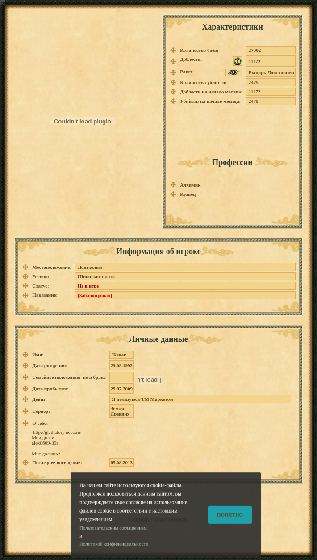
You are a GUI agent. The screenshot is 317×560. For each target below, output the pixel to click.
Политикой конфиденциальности (113, 550)
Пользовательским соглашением (113, 534)
